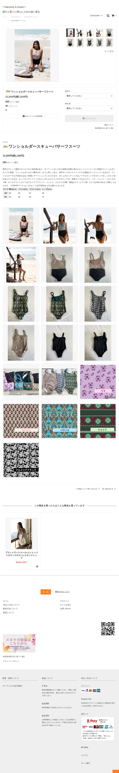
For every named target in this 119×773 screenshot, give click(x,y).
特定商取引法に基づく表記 (104, 127)
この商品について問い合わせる (87, 488)
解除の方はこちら (62, 591)
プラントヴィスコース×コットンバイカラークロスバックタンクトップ (21, 554)
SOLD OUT (89, 117)
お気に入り (11, 106)
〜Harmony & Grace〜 (14, 5)
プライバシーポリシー (12, 658)
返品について (109, 124)
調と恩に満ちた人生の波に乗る (21, 9)
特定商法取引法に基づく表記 (14, 655)
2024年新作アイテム (18, 20)
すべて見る (109, 51)
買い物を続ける (109, 488)
